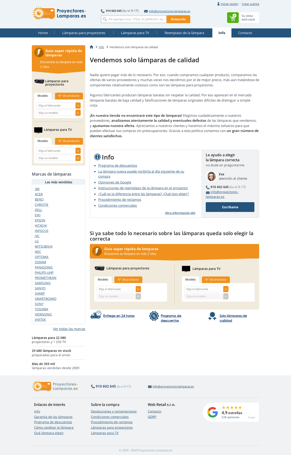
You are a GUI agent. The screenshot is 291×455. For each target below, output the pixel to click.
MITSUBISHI (44, 246)
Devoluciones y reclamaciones (114, 411)
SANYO (40, 288)
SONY (39, 304)
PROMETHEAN (45, 278)
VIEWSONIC (43, 314)
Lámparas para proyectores (112, 427)
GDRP (152, 417)
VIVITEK (40, 319)
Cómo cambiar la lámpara (53, 427)
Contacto (154, 411)
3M (37, 189)
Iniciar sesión (229, 4)
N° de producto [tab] (128, 279)
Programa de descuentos (117, 165)
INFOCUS (41, 231)
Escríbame (230, 207)
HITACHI (41, 225)
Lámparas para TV (104, 433)
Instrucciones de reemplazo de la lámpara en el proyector (143, 188)
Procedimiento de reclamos (119, 199)
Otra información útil (180, 213)
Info (37, 411)
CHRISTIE (41, 204)
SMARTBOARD (45, 298)
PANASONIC (44, 267)
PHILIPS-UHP (44, 272)
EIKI (37, 215)
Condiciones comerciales (117, 205)
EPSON (40, 220)
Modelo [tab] (103, 279)
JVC (37, 236)
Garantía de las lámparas (53, 417)
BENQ (39, 199)
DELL (38, 210)
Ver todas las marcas (69, 328)
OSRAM (40, 262)
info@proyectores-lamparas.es (167, 11)
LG (37, 241)
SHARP (40, 293)
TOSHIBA (41, 309)
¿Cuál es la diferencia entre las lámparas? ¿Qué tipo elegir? (143, 193)
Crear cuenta (250, 4)
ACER (39, 194)
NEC (38, 251)
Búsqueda (178, 19)
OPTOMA (41, 257)
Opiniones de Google (114, 182)
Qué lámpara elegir (49, 433)
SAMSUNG (42, 283)
